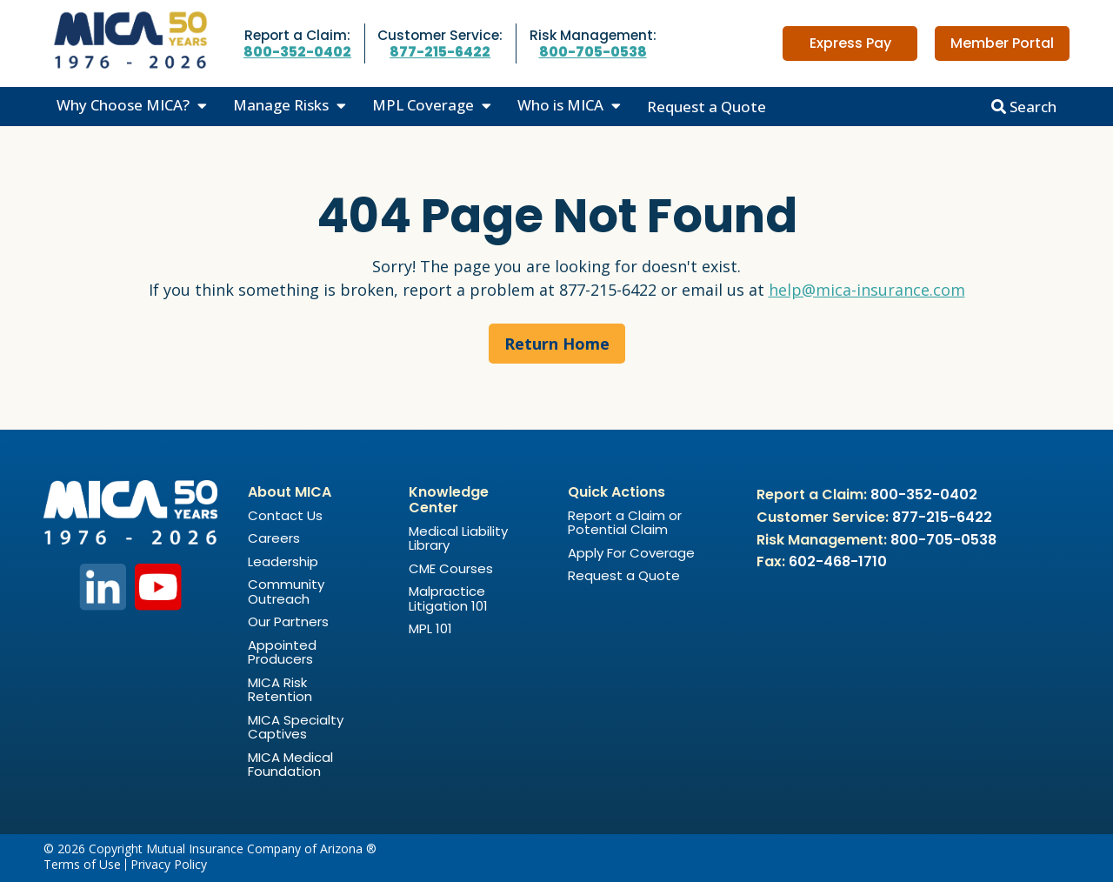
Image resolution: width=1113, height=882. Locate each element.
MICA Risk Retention (280, 689)
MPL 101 (430, 628)
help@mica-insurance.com (867, 289)
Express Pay (850, 43)
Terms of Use (82, 865)
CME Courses (451, 568)
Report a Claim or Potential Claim (625, 522)
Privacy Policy (168, 865)
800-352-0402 (297, 52)
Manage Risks (281, 105)
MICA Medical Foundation (290, 764)
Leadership (283, 561)
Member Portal (1002, 43)
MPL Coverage (423, 105)
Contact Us (285, 515)
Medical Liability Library (458, 538)
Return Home (557, 343)
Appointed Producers (282, 652)
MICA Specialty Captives (295, 727)
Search (1023, 107)
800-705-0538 (593, 52)
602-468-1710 (838, 561)
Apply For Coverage (631, 553)
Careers (274, 538)
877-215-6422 (440, 52)
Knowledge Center (449, 500)
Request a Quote (706, 107)
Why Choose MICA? (123, 105)
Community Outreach (286, 591)
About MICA (289, 492)
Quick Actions (616, 492)
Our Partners (288, 621)
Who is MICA (560, 105)
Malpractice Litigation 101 (448, 598)
